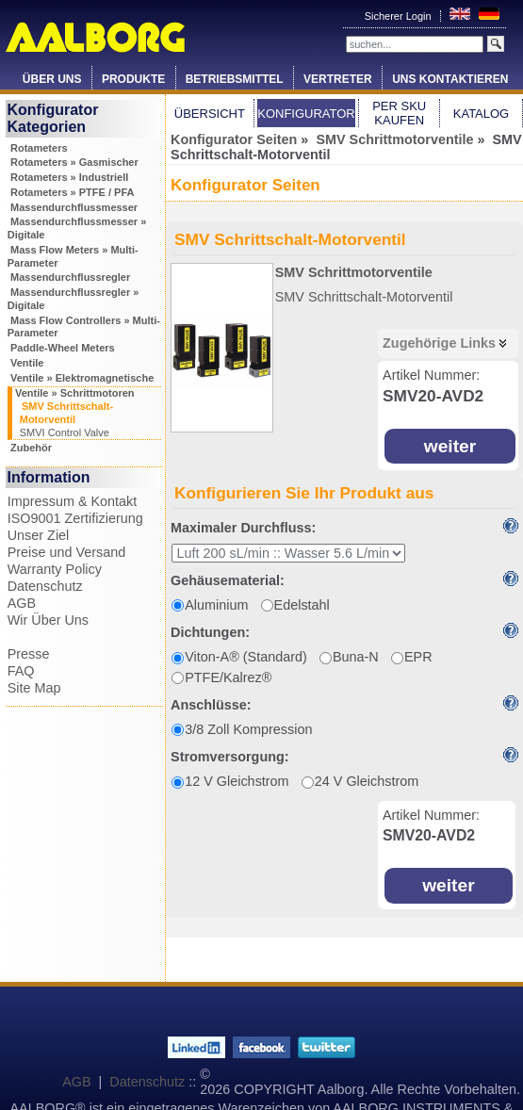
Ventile (26, 362)
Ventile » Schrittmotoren (75, 393)
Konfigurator (306, 113)
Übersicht (209, 113)
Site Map (34, 687)
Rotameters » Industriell (69, 177)
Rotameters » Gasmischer (74, 162)
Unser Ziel (39, 535)
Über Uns (52, 79)
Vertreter (337, 79)
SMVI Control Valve (64, 432)
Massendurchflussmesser (74, 207)
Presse (29, 653)
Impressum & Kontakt (73, 501)
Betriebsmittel (235, 79)
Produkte (133, 79)
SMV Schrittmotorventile (394, 139)
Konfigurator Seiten (234, 139)
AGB (22, 603)
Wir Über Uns (48, 620)
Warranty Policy (55, 569)
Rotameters (39, 148)
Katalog (481, 113)
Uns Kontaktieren (450, 79)
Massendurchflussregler (70, 277)
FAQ (21, 670)
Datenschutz (45, 586)
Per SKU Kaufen (399, 113)
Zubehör (31, 447)
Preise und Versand (67, 552)
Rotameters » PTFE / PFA (72, 192)
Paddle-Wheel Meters (62, 347)
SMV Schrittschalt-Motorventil (364, 296)
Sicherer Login (399, 16)
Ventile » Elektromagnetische (82, 378)
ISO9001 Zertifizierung (75, 518)
